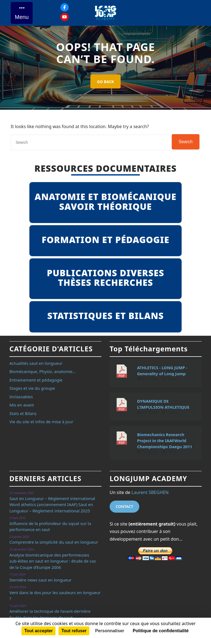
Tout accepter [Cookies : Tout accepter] (38, 630)
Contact (124, 506)
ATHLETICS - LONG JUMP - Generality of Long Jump (162, 370)
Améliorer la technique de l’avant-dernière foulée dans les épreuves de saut (49, 614)
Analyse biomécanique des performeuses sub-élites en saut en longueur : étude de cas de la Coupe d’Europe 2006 (52, 561)
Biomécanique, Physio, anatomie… (42, 371)
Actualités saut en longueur (35, 363)
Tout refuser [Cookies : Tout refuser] (74, 630)
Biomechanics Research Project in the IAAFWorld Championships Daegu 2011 (164, 440)
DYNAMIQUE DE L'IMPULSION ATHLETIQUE (163, 404)
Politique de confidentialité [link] (161, 630)
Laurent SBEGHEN (150, 492)
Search (186, 141)
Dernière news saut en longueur (40, 580)
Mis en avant (21, 405)
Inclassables (21, 396)
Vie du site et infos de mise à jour (41, 421)
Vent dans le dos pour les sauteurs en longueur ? (55, 596)
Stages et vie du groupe (32, 388)
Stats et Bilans (23, 413)
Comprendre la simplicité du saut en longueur (53, 542)
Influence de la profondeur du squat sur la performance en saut (50, 526)
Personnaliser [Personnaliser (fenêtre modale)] (109, 630)
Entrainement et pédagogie (35, 380)
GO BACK (105, 81)
